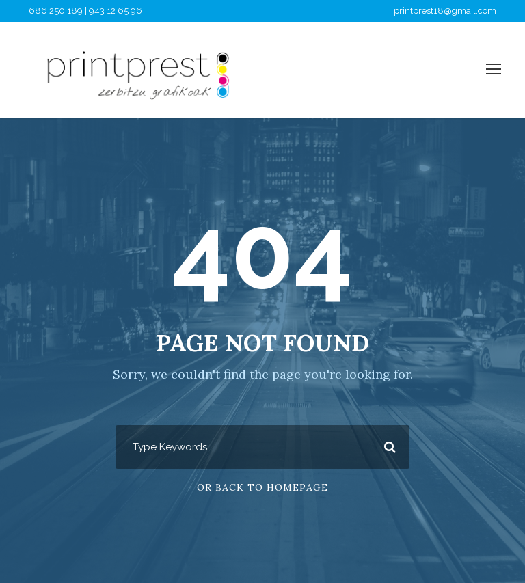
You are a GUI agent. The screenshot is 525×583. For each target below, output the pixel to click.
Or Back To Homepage (262, 487)
